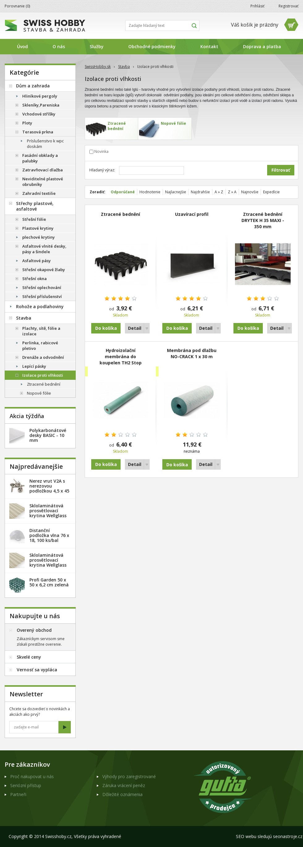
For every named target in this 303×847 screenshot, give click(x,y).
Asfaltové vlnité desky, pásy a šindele (44, 248)
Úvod (22, 46)
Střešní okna (34, 278)
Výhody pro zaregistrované (129, 776)
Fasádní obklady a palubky (40, 158)
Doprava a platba (262, 46)
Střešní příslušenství (42, 296)
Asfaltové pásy (36, 260)
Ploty (27, 123)
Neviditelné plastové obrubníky (42, 181)
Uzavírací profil (191, 214)
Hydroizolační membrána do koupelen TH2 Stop (121, 356)
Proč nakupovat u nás (32, 776)
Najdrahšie (200, 192)
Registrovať (288, 6)
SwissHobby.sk (98, 66)
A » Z (219, 192)
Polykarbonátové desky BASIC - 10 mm (47, 435)
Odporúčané (123, 192)
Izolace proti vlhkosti (42, 375)
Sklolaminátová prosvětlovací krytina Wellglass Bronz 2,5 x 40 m (47, 513)
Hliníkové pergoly (39, 96)
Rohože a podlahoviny (40, 306)
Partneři (18, 794)
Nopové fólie (39, 393)
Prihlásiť (257, 6)
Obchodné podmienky (152, 46)
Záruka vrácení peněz (123, 785)
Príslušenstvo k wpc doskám (45, 143)
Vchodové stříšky (38, 114)
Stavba (124, 66)
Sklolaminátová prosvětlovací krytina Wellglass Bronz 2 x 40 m (47, 562)
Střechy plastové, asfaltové (34, 206)
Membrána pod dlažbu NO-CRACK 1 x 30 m (191, 353)
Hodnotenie (149, 192)
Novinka (101, 151)
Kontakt (209, 46)
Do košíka (106, 328)
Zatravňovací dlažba (42, 170)
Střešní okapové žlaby (43, 269)
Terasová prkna (37, 132)
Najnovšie (249, 192)
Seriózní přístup (25, 785)
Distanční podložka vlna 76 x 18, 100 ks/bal (49, 535)
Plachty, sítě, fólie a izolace (41, 331)
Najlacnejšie (175, 192)
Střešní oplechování (41, 287)
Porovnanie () (17, 6)
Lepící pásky (34, 366)
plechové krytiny (38, 237)
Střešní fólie (34, 219)
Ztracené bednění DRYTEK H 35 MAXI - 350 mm (262, 220)
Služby (97, 46)
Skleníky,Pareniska (40, 105)
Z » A (232, 192)
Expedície (271, 192)
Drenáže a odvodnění (43, 357)
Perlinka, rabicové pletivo (40, 345)
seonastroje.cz (287, 836)
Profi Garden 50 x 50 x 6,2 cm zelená (49, 582)
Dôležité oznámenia (122, 794)
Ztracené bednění (120, 214)
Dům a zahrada (33, 86)
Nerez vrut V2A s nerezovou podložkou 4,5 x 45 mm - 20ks (49, 488)
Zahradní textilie (39, 193)
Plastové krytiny (37, 228)
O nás (59, 46)
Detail (134, 328)
